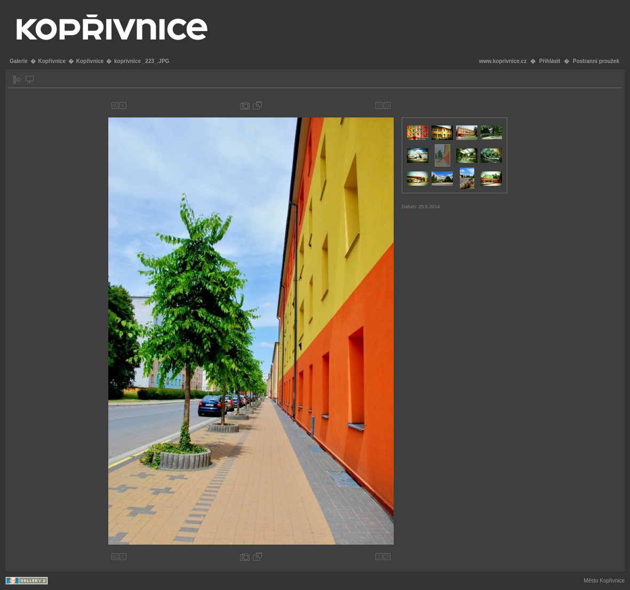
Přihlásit (549, 61)
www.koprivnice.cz (503, 61)
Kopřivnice (52, 61)
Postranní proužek (596, 61)
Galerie (19, 61)
